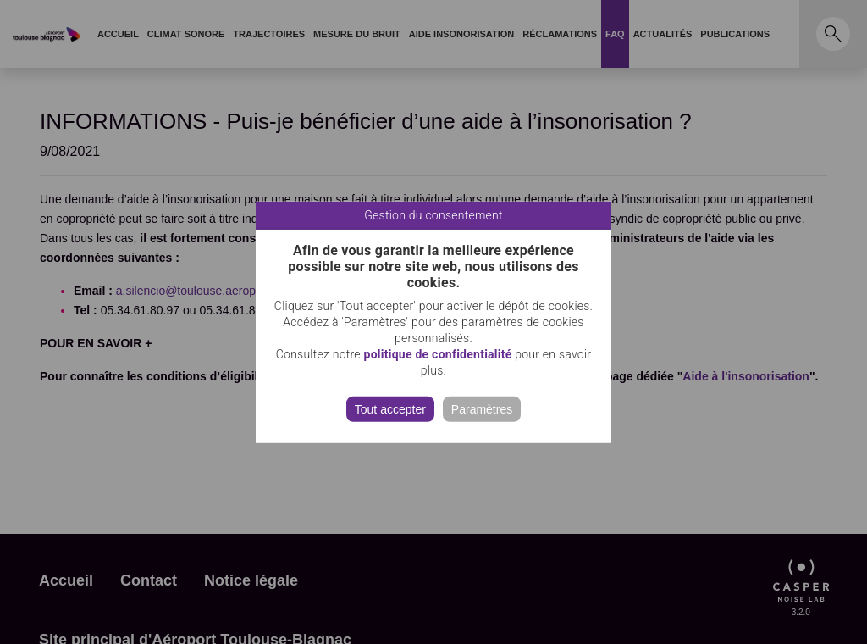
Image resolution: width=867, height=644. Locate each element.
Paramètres (481, 408)
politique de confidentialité (438, 354)
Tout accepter (390, 408)
